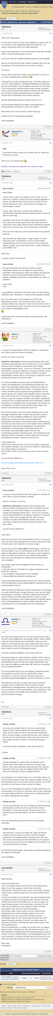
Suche (28, 7)
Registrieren (31, 2)
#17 (50, 718)
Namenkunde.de (43, 1014)
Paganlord (16, 132)
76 (30, 978)
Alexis (14, 334)
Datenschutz (15, 1014)
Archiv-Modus (35, 1006)
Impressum (8, 1014)
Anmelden (23, 2)
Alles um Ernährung (21, 11)
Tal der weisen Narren (7, 11)
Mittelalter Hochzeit (25, 1014)
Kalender (43, 7)
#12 (50, 143)
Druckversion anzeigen (9, 984)
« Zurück (9, 18)
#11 (50, 33)
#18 (50, 874)
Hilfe (50, 7)
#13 (50, 182)
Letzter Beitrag (44, 979)
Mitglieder (35, 7)
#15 (50, 484)
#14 (50, 345)
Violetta (14, 619)
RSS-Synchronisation (20, 1008)
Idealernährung (33, 11)
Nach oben (26, 1006)
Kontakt (3, 1006)
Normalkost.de (34, 1014)
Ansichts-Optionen (47, 22)
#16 (50, 630)
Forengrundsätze (18, 7)
